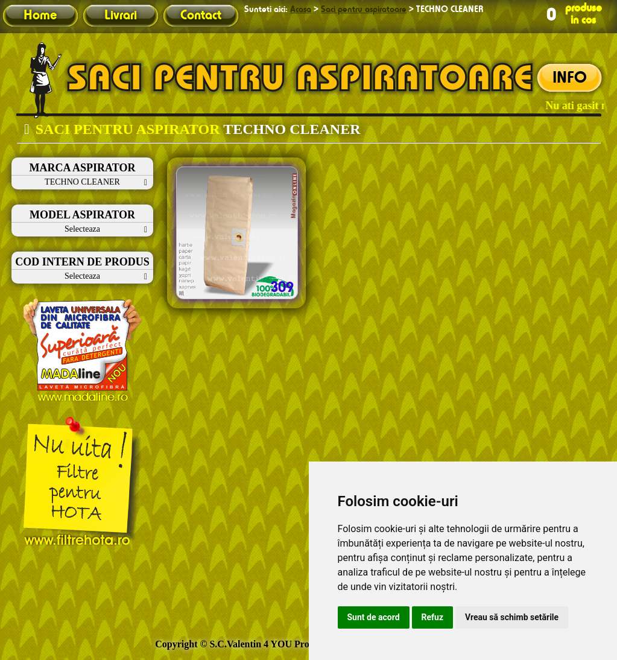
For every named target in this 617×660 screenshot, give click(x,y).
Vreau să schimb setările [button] (511, 617)
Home (40, 15)
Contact (200, 15)
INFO (569, 78)
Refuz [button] (433, 617)
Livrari (120, 15)
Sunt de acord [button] (373, 617)
